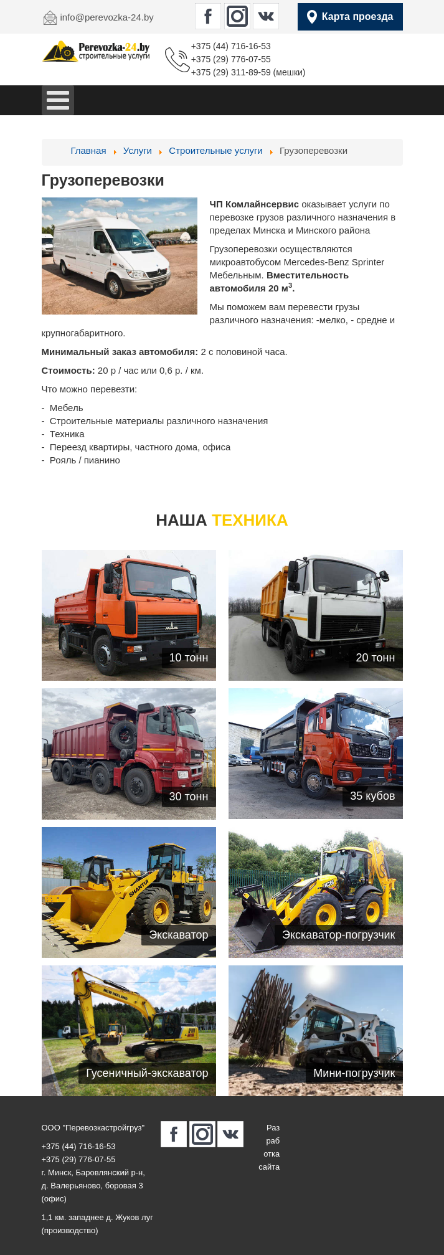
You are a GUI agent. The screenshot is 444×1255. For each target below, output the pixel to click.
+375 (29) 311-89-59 (231, 72)
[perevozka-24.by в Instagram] (237, 16)
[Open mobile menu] (58, 100)
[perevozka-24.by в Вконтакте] (266, 16)
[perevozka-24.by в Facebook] (208, 16)
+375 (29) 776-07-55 (231, 59)
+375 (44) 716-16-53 (231, 46)
